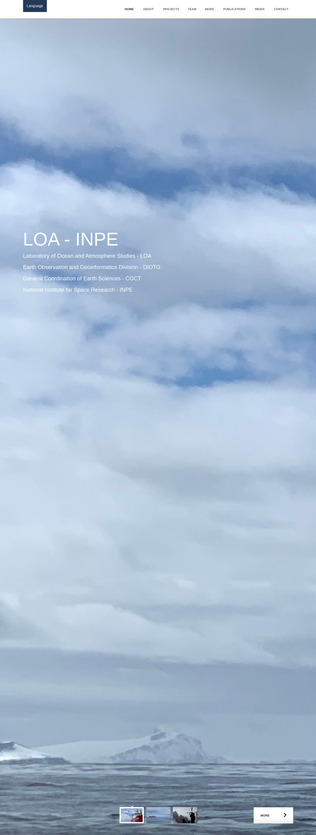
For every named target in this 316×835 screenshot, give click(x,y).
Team (192, 9)
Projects (171, 9)
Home (129, 9)
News (209, 9)
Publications (234, 9)
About (148, 9)
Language (35, 6)
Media (260, 9)
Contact (281, 9)
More (265, 815)
